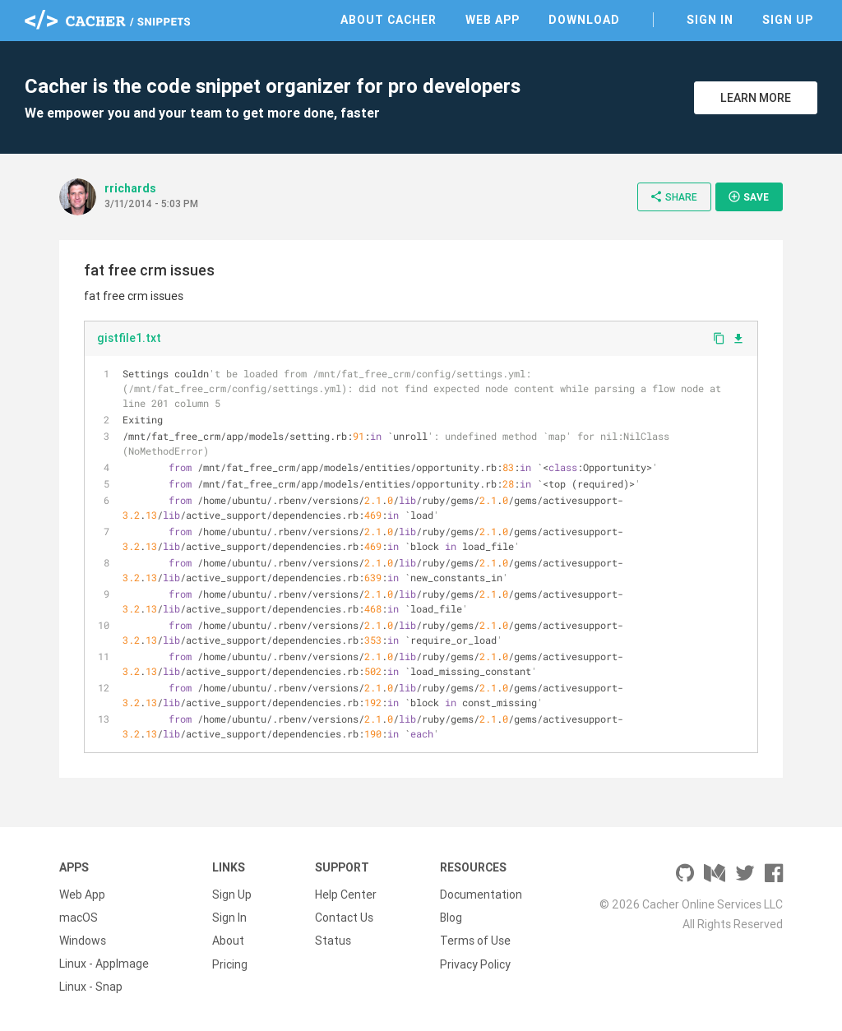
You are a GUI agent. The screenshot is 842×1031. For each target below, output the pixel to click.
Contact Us (344, 917)
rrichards (130, 188)
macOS (78, 917)
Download (584, 19)
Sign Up (787, 19)
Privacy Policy (475, 963)
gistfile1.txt (129, 338)
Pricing (230, 963)
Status (333, 940)
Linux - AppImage (104, 963)
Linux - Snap (91, 986)
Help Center (346, 894)
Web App (492, 19)
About (228, 940)
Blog (451, 917)
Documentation (481, 894)
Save (748, 196)
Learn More (755, 97)
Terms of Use (475, 940)
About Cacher (388, 19)
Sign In (710, 19)
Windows (82, 940)
